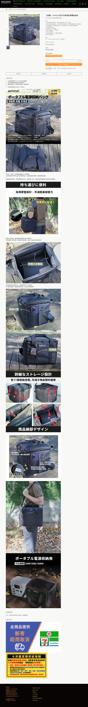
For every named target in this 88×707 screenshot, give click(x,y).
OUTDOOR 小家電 (30, 4)
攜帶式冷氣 (40, 4)
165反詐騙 (35, 694)
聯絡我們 (34, 692)
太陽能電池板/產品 (17, 4)
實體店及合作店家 (36, 688)
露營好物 (66, 4)
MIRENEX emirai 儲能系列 (34, 1)
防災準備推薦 (49, 4)
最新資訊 (15, 6)
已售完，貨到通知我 (63, 64)
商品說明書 (35, 700)
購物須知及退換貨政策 (37, 698)
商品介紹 (18, 74)
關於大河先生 (35, 690)
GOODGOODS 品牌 (49, 1)
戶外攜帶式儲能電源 (71, 1)
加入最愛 (48, 68)
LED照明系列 (58, 4)
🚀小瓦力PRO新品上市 (19, 1)
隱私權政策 (35, 696)
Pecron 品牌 (60, 1)
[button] (42, 29)
